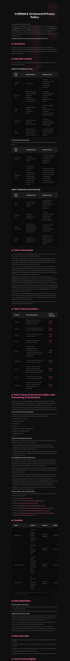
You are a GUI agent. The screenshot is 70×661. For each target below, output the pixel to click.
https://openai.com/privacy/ (25, 498)
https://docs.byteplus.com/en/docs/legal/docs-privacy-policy (36, 508)
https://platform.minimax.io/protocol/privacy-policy (31, 505)
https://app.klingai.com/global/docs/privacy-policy (36, 510)
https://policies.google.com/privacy (34, 500)
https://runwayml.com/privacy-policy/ (28, 503)
